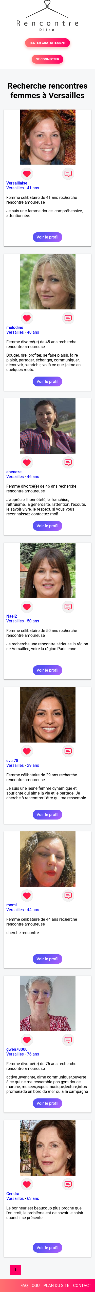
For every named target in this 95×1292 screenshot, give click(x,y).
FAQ (24, 1285)
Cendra (12, 1193)
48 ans (33, 332)
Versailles (15, 188)
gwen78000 (17, 1049)
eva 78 (12, 760)
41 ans (33, 188)
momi (11, 905)
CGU (36, 1285)
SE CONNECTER (47, 59)
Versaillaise (16, 183)
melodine (14, 327)
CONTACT (82, 1285)
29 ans (33, 765)
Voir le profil (47, 237)
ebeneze (14, 471)
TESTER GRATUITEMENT (47, 43)
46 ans (33, 476)
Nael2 (11, 616)
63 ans (33, 1198)
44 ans (33, 909)
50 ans (33, 621)
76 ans (33, 1054)
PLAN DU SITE (56, 1285)
